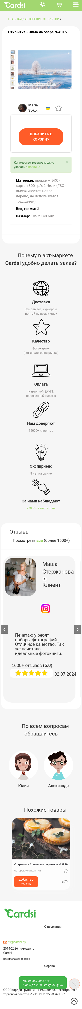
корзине (34, 166)
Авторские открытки (41, 19)
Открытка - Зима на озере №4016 (37, 32)
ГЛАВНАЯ (15, 19)
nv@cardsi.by (14, 941)
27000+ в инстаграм (41, 508)
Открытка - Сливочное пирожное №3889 (41, 864)
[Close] (67, 161)
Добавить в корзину (26, 881)
